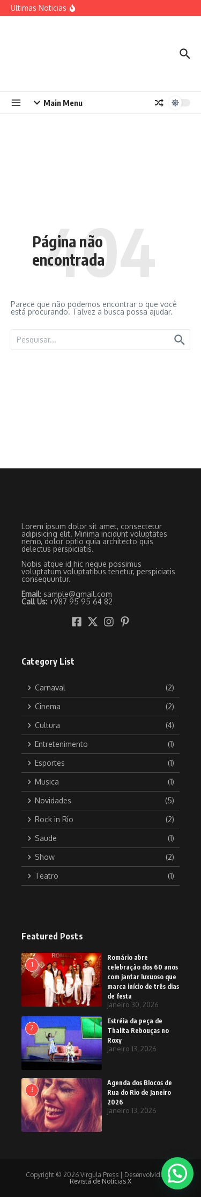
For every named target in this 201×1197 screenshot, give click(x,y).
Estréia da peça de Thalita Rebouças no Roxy (138, 1030)
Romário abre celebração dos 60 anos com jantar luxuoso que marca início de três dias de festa (143, 976)
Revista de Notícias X (100, 1181)
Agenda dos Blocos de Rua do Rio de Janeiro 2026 (139, 1092)
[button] (177, 1173)
